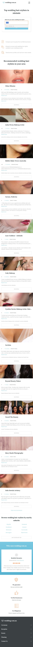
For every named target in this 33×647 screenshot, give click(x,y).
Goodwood (8, 527)
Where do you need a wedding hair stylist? (15, 19)
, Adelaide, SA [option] (10, 26)
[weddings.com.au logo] (9, 2)
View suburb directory (16, 537)
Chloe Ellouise (20, 560)
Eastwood (24, 524)
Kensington (9, 532)
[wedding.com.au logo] (9, 621)
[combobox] (16, 23)
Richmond (8, 530)
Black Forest (24, 532)
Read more (4, 95)
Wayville (9, 524)
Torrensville (24, 530)
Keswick (24, 527)
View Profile (16, 104)
